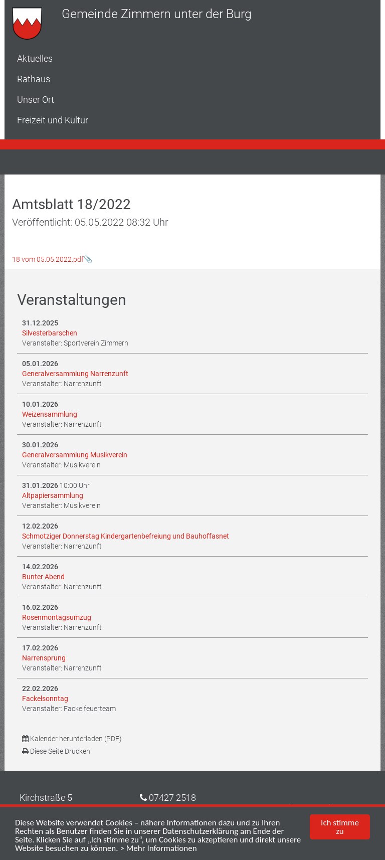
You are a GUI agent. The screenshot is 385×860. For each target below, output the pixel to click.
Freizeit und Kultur (52, 120)
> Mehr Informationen (158, 848)
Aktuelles (35, 58)
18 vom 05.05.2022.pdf (48, 259)
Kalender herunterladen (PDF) (72, 739)
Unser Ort (35, 99)
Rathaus (33, 79)
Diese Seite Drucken (56, 751)
